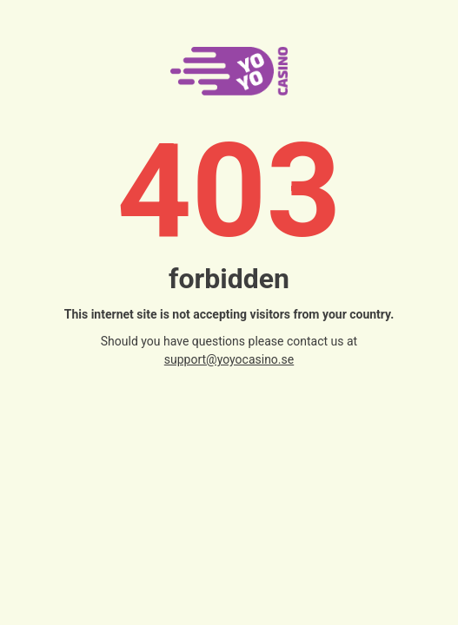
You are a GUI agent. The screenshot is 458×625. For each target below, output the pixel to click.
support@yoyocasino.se (229, 359)
